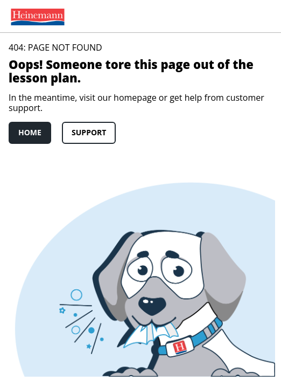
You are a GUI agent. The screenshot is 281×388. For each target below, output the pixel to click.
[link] (35, 16)
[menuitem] (35, 16)
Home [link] (29, 132)
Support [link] (89, 132)
